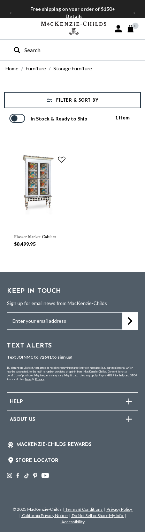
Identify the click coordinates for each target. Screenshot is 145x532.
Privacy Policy (119, 509)
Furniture (36, 68)
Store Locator (37, 460)
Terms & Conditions (83, 509)
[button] (118, 28)
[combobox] (66, 50)
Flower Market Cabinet (35, 237)
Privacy (39, 379)
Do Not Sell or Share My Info (97, 515)
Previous (12, 12)
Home (12, 68)
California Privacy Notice (44, 515)
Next (132, 12)
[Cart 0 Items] (134, 28)
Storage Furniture (72, 68)
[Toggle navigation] (10, 28)
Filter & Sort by (77, 101)
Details (74, 16)
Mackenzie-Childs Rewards (54, 444)
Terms (28, 379)
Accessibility (73, 521)
